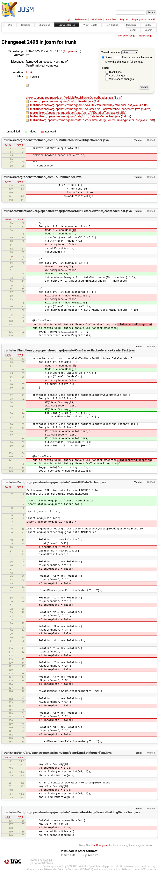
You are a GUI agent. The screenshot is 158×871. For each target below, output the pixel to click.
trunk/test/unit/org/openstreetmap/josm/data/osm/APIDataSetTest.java (55, 482)
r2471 (8, 757)
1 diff (118, 97)
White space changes (121, 79)
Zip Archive (90, 855)
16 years (69, 51)
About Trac (111, 19)
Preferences (81, 19)
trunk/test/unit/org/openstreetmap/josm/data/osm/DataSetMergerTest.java (58, 753)
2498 (32, 42)
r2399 (8, 355)
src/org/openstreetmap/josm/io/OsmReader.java (62, 101)
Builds (148, 25)
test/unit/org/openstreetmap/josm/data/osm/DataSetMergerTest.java (75, 116)
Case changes (117, 75)
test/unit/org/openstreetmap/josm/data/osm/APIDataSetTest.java (73, 112)
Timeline (25, 25)
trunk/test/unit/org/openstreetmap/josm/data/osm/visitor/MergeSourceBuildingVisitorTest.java (72, 812)
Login (68, 19)
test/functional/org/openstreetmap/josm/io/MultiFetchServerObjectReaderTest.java (84, 105)
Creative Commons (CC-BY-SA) (75, 869)
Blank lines (115, 72)
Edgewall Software (43, 863)
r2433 (8, 144)
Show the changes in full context (122, 61)
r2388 (8, 817)
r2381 (8, 486)
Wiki (10, 25)
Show (107, 57)
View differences (110, 52)
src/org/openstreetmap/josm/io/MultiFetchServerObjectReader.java (70, 97)
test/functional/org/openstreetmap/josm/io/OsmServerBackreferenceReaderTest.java (85, 109)
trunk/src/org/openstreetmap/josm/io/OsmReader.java (43, 177)
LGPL (144, 869)
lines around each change (132, 57)
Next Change (145, 35)
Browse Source (67, 25)
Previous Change (126, 35)
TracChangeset (100, 845)
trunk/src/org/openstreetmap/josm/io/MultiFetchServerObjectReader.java (56, 140)
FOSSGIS (72, 866)
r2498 (20, 144)
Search (148, 29)
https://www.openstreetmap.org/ (138, 866)
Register (124, 19)
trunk (70, 42)
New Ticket (112, 25)
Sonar (133, 29)
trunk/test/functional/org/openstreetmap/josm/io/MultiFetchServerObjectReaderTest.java (68, 211)
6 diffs (121, 112)
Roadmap (131, 25)
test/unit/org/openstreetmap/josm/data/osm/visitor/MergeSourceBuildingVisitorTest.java (88, 120)
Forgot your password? (143, 19)
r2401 (8, 219)
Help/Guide (96, 19)
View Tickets (90, 25)
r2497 (8, 181)
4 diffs (143, 105)
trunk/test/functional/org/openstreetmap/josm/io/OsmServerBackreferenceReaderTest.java (69, 350)
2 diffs (126, 116)
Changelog (44, 25)
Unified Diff (67, 855)
